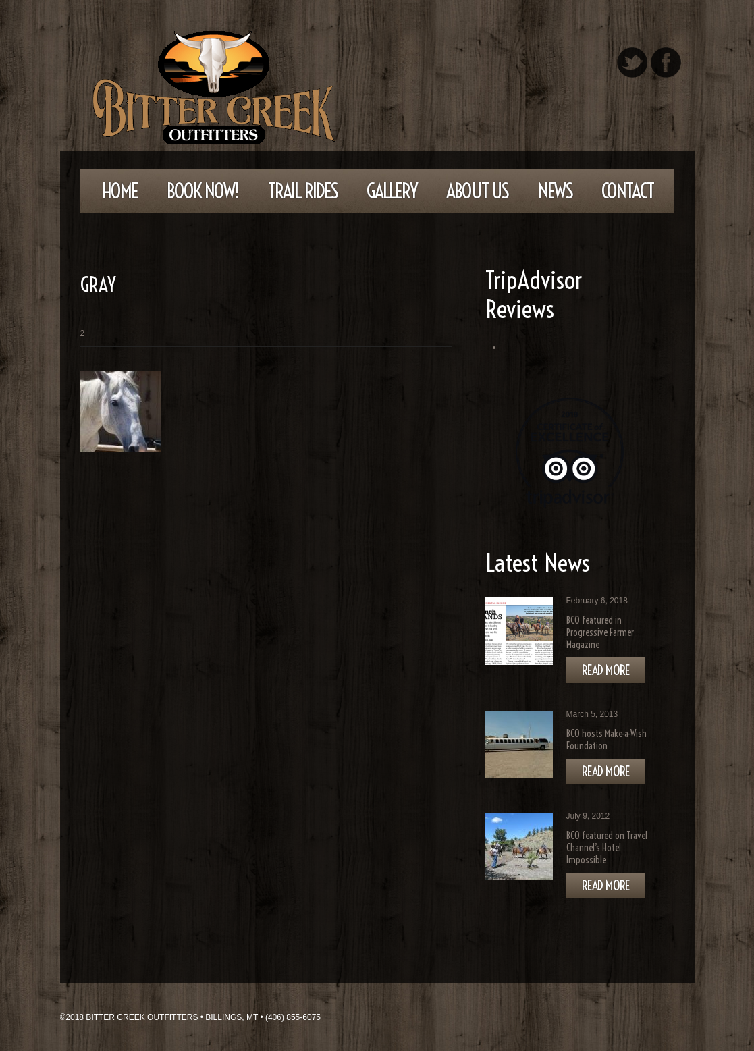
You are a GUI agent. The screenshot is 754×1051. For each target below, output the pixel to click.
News (555, 191)
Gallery (392, 191)
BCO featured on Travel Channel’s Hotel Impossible (606, 848)
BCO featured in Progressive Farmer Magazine (600, 632)
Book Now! (202, 191)
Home (120, 191)
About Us (477, 191)
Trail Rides (303, 191)
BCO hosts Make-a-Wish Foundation (606, 740)
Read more (606, 670)
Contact (627, 191)
